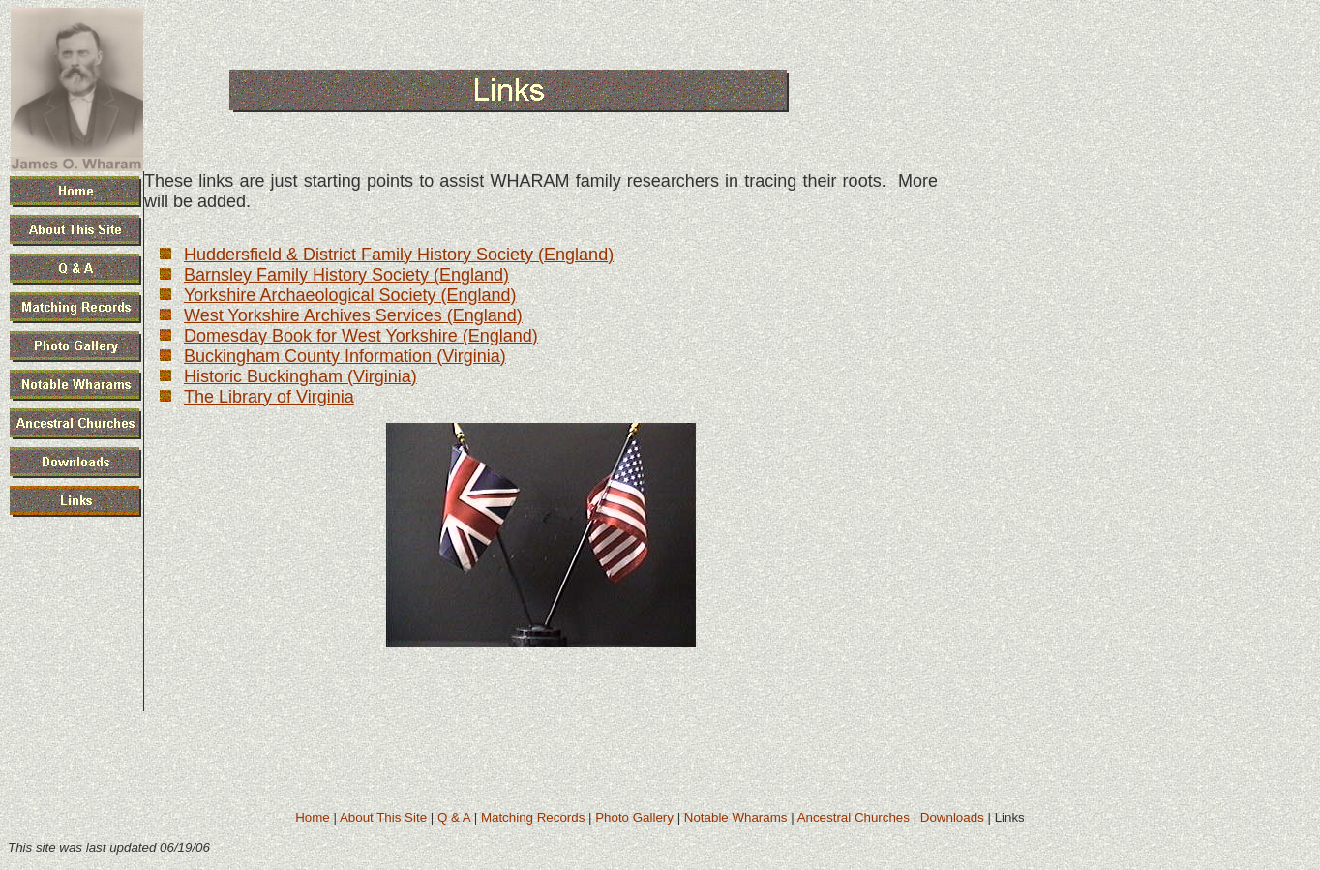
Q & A (453, 817)
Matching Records (533, 817)
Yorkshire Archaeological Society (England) (350, 295)
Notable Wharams (736, 817)
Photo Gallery (634, 817)
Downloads (952, 817)
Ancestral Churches (853, 817)
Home (312, 817)
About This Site (383, 817)
